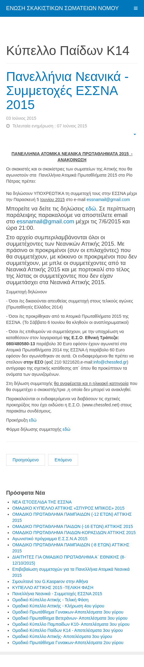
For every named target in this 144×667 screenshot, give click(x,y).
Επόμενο (63, 459)
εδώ (91, 208)
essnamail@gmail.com (108, 199)
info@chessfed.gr (110, 362)
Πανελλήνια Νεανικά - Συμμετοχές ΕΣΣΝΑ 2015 (67, 90)
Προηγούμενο (26, 459)
